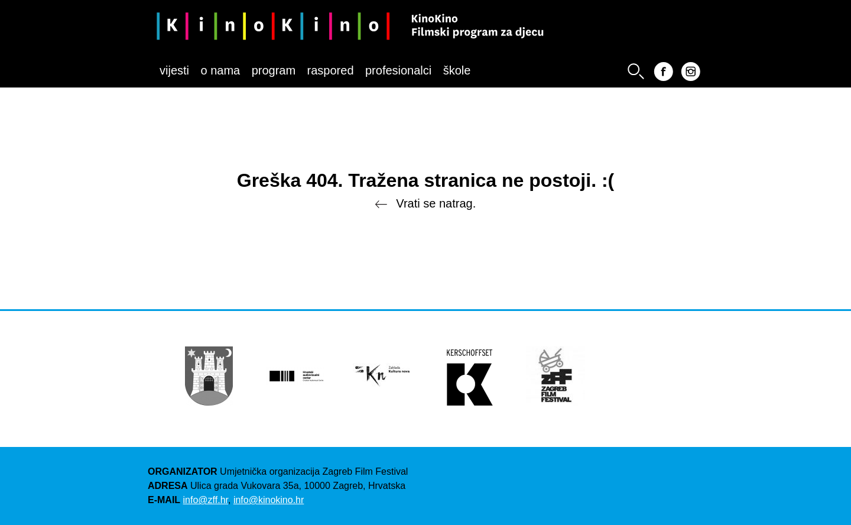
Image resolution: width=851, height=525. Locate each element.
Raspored (330, 70)
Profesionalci (398, 70)
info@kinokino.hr (268, 500)
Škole (457, 70)
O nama (220, 70)
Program (273, 70)
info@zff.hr (205, 500)
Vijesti (174, 70)
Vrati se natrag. (425, 204)
